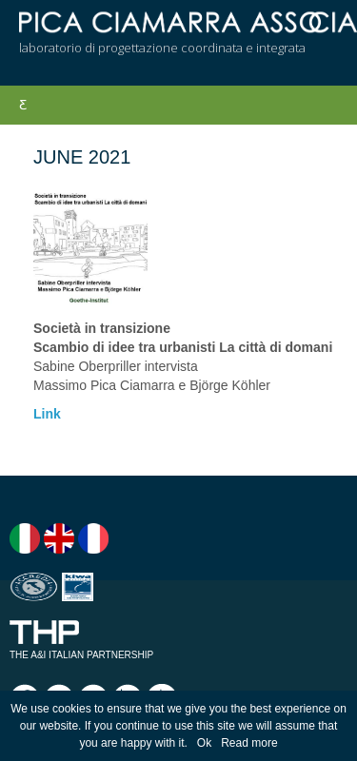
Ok (204, 743)
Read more (249, 743)
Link (47, 413)
